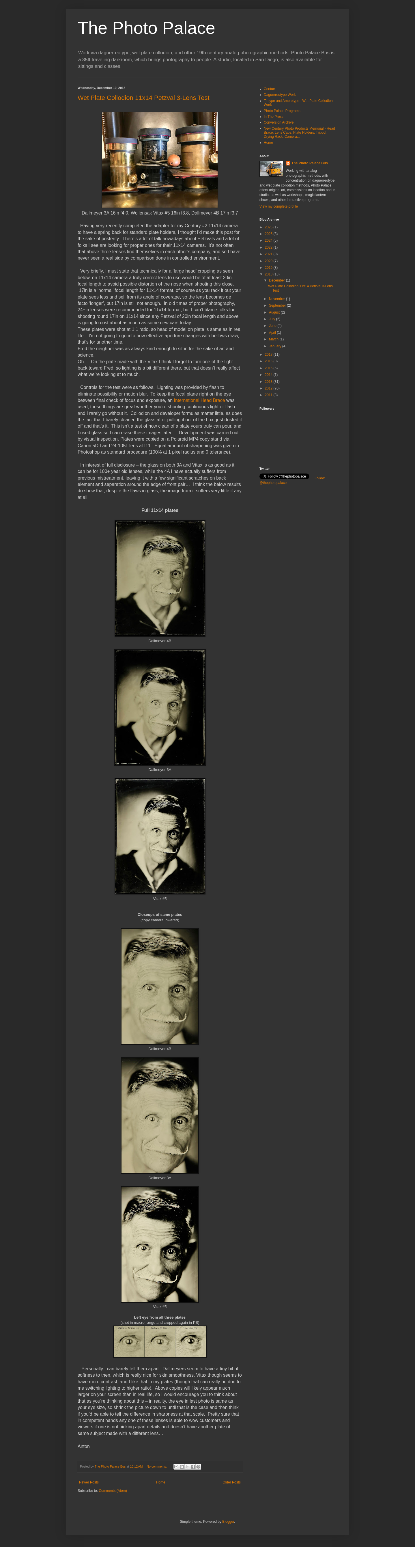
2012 (269, 388)
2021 (269, 254)
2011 (269, 395)
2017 (269, 355)
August (275, 312)
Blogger (228, 1522)
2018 (269, 274)
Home (160, 1482)
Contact (270, 89)
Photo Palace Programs (282, 111)
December (277, 280)
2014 (269, 375)
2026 (269, 227)
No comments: (157, 1466)
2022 (269, 247)
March (274, 339)
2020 (269, 261)
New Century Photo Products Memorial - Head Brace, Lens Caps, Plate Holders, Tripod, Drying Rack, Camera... (299, 132)
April (273, 333)
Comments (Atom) (113, 1491)
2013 (269, 382)
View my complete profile (278, 206)
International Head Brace (200, 400)
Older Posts (232, 1482)
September (278, 305)
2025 (269, 234)
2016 (269, 361)
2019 (269, 268)
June (273, 326)
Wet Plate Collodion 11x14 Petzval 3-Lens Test (144, 97)
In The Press (273, 117)
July (272, 319)
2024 (269, 240)
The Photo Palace (146, 28)
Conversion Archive (279, 122)
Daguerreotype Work (280, 95)
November (277, 299)
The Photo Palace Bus (309, 163)
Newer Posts (89, 1482)
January (275, 346)
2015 (269, 368)
